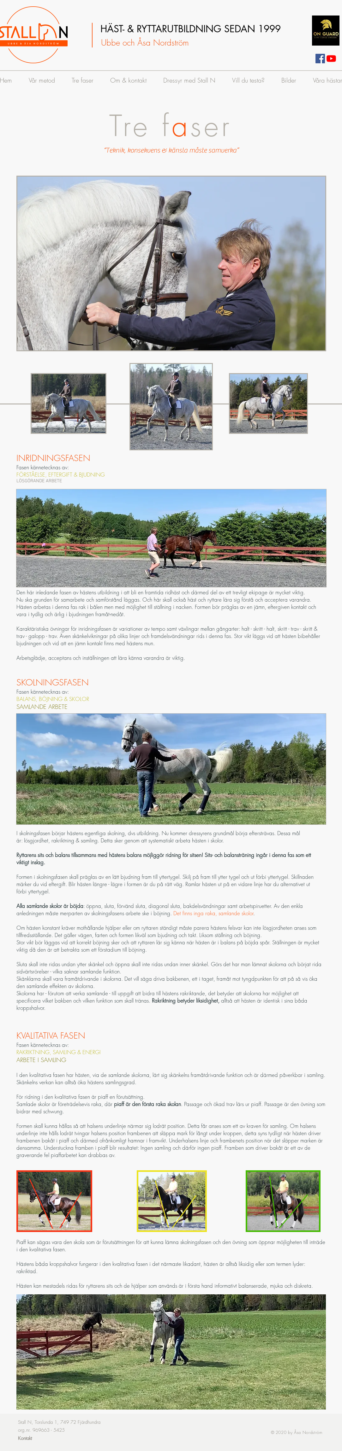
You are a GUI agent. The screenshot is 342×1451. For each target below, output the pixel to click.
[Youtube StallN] (331, 58)
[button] (171, 263)
